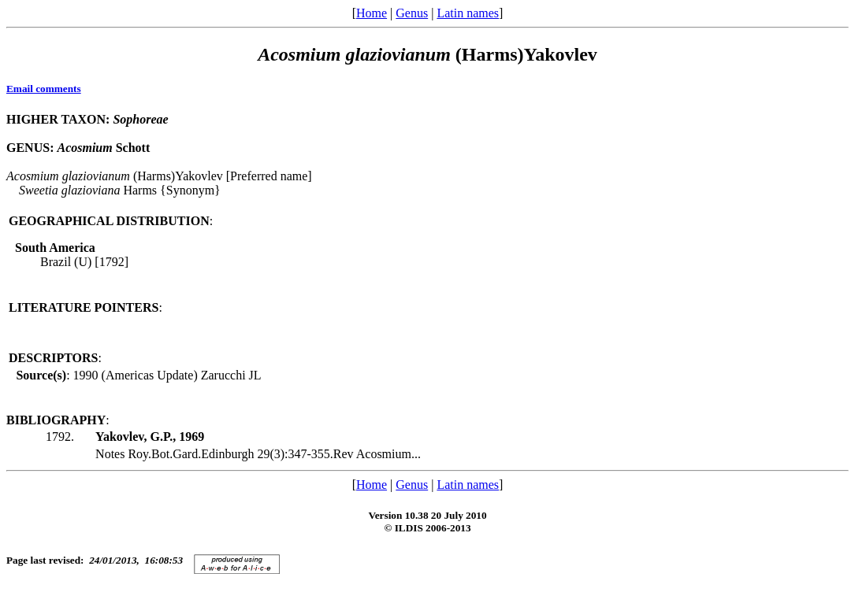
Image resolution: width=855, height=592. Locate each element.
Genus (412, 13)
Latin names (468, 13)
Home (371, 13)
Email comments (43, 88)
